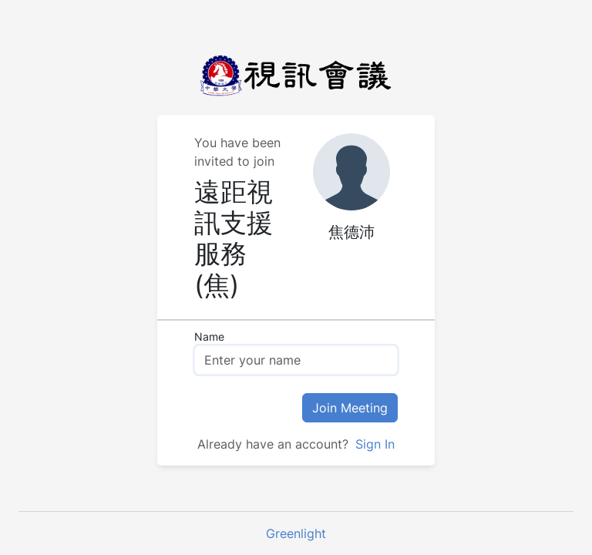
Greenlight (296, 533)
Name (209, 336)
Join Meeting (350, 407)
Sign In (373, 444)
